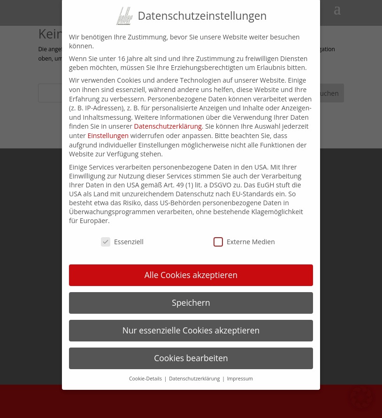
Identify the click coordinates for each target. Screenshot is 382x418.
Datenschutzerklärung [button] (195, 369)
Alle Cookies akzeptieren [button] (191, 266)
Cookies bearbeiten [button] (191, 349)
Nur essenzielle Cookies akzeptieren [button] (191, 321)
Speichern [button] (191, 294)
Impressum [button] (240, 369)
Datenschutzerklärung (168, 117)
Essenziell (122, 233)
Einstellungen (108, 127)
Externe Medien (244, 233)
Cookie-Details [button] (146, 369)
